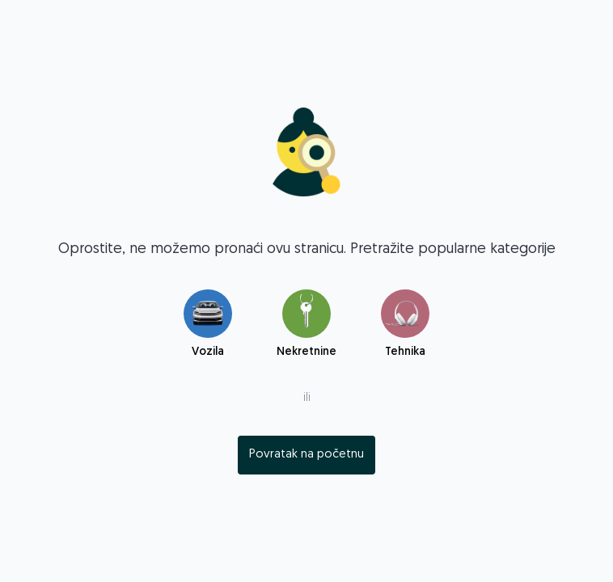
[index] (306, 455)
